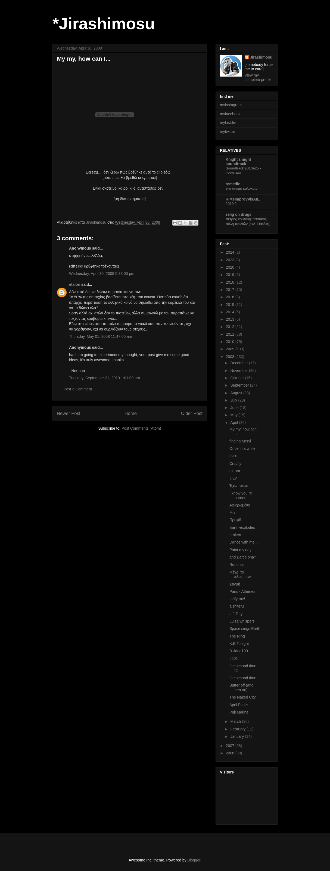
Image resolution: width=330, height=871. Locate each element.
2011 (230, 334)
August (236, 393)
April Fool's (238, 705)
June (234, 407)
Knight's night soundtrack (238, 161)
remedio (233, 184)
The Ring (237, 636)
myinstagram (231, 105)
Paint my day (240, 550)
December (239, 363)
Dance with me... (243, 542)
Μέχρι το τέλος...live (240, 574)
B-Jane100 (238, 651)
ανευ (233, 456)
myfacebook (230, 114)
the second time (242, 678)
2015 (230, 304)
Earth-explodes (242, 527)
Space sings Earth (244, 628)
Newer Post (68, 413)
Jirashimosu (261, 57)
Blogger (193, 860)
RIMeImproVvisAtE (243, 199)
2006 (230, 753)
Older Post (192, 413)
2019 (230, 274)
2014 (230, 312)
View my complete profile (258, 77)
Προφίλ (235, 520)
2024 (230, 252)
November (239, 370)
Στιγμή (234, 584)
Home (130, 413)
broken (235, 535)
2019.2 (231, 204)
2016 (230, 297)
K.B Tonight (239, 643)
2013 (230, 319)
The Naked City (242, 697)
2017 (230, 289)
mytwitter (227, 131)
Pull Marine (238, 712)
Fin (232, 512)
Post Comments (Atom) (141, 428)
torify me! (237, 599)
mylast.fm (228, 122)
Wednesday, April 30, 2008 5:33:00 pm (101, 273)
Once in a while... (244, 448)
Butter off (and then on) (241, 687)
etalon (74, 284)
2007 (230, 745)
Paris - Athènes (242, 591)
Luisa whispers (242, 621)
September (240, 385)
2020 (230, 267)
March (236, 721)
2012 (230, 326)
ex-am (234, 471)
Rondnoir (237, 564)
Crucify (235, 463)
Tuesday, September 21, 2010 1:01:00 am (104, 378)
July (234, 400)
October (237, 378)
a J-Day (235, 614)
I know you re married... (240, 495)
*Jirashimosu (103, 23)
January (237, 736)
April (234, 422)
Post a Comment (78, 389)
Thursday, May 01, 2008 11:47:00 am (100, 336)
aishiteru (236, 606)
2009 (230, 349)
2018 (230, 282)
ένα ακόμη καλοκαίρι (242, 188)
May (234, 415)
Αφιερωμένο (239, 505)
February (238, 729)
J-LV (233, 478)
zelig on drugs (238, 214)
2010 (230, 341)
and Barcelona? (242, 557)
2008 (230, 356)
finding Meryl (240, 441)
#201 (233, 658)
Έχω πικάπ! (239, 485)
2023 (230, 260)
